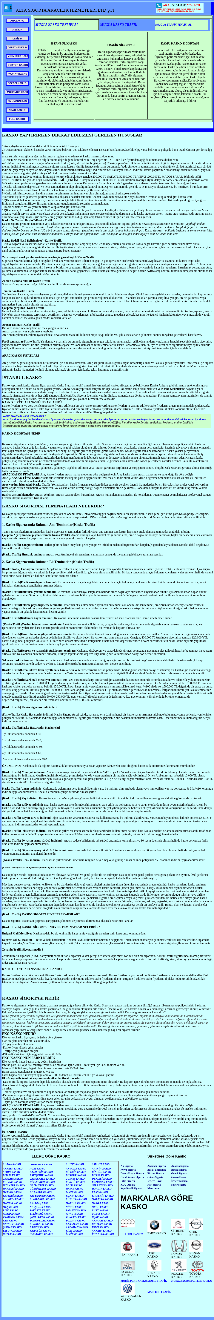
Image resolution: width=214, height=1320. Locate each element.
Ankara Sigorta (180, 1166)
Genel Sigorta (179, 1173)
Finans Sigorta (155, 1173)
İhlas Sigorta (128, 1181)
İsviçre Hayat (154, 1181)
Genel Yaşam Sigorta (132, 1177)
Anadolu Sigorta (156, 1166)
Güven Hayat (178, 1177)
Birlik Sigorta (179, 1169)
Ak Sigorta (127, 1166)
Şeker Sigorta (178, 1184)
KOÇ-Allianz (128, 1184)
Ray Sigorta (154, 1184)
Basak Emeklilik (156, 1169)
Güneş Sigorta (155, 1177)
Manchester (154, 1188)
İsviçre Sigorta (179, 1181)
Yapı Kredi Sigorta (131, 1188)
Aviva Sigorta (128, 1169)
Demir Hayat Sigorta (132, 1173)
